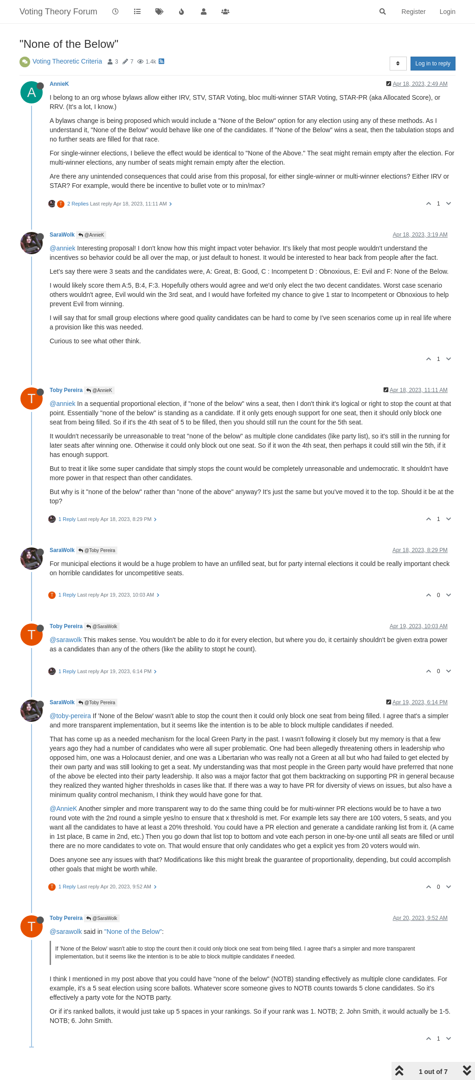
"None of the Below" (133, 931)
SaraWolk (62, 234)
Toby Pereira (66, 390)
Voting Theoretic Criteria (67, 61)
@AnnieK (91, 235)
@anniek (62, 248)
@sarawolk (66, 639)
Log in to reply (433, 63)
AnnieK (59, 84)
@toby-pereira (70, 716)
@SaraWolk (101, 626)
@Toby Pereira (96, 550)
